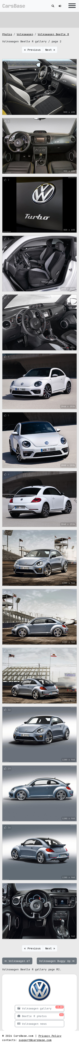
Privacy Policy (49, 1036)
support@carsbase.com (35, 1040)
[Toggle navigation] (71, 5)
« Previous (32, 49)
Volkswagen (25, 34)
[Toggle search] (53, 6)
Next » (50, 49)
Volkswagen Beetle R (53, 34)
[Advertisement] (39, 19)
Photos (7, 34)
